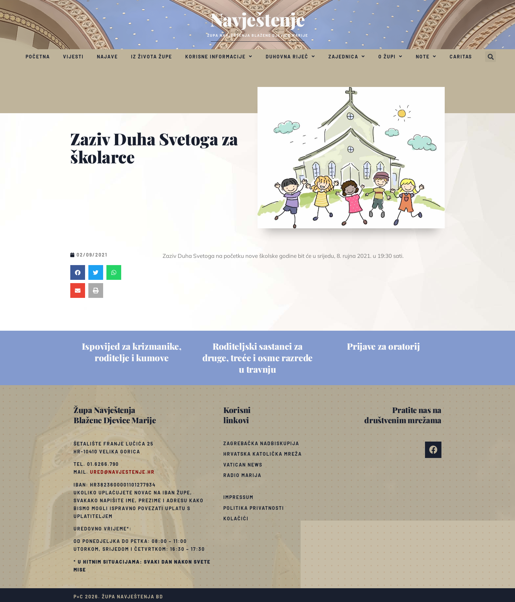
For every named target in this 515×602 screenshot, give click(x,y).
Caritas (461, 56)
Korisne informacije (219, 56)
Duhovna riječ (290, 56)
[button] (490, 56)
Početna (38, 56)
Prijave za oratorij (383, 346)
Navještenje (257, 19)
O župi (390, 56)
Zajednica (346, 56)
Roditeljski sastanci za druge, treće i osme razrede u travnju (257, 357)
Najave (107, 56)
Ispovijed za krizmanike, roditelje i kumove (132, 351)
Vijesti (73, 56)
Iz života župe (151, 56)
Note (426, 56)
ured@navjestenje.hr (122, 472)
